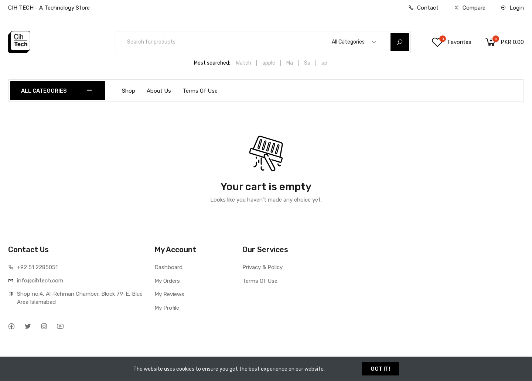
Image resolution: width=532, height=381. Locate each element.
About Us (159, 90)
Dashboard (168, 267)
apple (268, 63)
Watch (243, 63)
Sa (307, 63)
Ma (289, 63)
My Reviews (169, 294)
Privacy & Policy (262, 267)
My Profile (166, 308)
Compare (469, 7)
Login (512, 7)
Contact (423, 7)
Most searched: (212, 63)
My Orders (167, 281)
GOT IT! (380, 368)
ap (324, 63)
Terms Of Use (200, 90)
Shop (128, 90)
